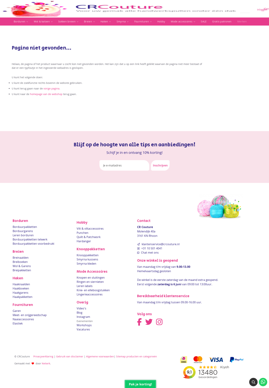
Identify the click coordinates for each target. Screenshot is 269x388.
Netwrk (46, 363)
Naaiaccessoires (23, 319)
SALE (204, 21)
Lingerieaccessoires (90, 294)
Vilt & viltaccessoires (90, 228)
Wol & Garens (22, 266)
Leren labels (85, 286)
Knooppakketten (88, 255)
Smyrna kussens (87, 259)
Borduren (21, 21)
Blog (79, 312)
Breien (89, 21)
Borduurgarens (23, 231)
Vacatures (83, 329)
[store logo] (120, 9)
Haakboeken (21, 288)
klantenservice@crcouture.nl (161, 244)
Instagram (83, 317)
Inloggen (262, 9)
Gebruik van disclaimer (69, 356)
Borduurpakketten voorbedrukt (33, 244)
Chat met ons (149, 252)
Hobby (161, 21)
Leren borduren (23, 235)
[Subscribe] (160, 165)
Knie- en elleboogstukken (93, 290)
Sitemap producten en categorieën (136, 356)
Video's (81, 308)
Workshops (84, 325)
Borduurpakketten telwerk (30, 239)
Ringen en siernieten (90, 282)
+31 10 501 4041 (151, 248)
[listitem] (21, 22)
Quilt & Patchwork (88, 237)
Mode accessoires (183, 21)
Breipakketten (22, 270)
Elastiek (18, 323)
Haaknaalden (21, 284)
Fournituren (143, 21)
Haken (105, 21)
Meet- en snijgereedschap (30, 315)
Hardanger (84, 241)
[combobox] (245, 9)
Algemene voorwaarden (100, 356)
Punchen (82, 233)
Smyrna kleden (86, 263)
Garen (17, 311)
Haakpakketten (22, 297)
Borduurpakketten (25, 227)
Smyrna (123, 21)
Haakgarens (20, 293)
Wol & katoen (43, 21)
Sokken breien (68, 21)
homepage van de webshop (46, 94)
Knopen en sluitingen (91, 277)
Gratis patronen (221, 21)
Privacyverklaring (43, 356)
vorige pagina (51, 88)
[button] (253, 382)
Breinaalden (21, 258)
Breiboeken (20, 262)
